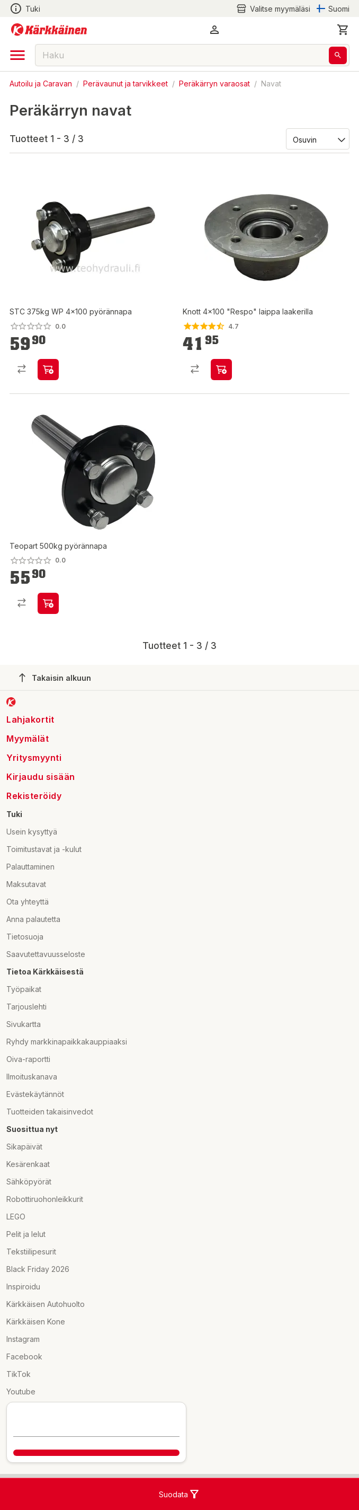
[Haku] (338, 55)
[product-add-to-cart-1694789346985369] (48, 603)
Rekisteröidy (33, 796)
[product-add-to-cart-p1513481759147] (221, 369)
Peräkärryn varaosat (214, 83)
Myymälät (27, 738)
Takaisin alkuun (55, 677)
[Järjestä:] (316, 138)
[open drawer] (17, 55)
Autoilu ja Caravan (41, 83)
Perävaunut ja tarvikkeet (125, 83)
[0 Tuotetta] (343, 29)
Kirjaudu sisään (40, 776)
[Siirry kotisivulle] (49, 29)
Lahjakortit (30, 719)
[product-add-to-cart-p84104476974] (48, 369)
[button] (214, 29)
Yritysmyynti (33, 757)
